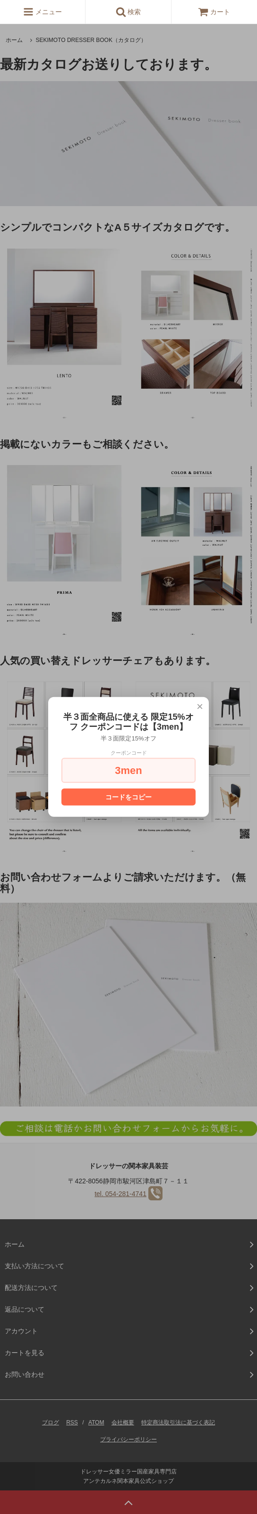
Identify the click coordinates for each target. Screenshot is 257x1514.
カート (214, 12)
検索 (128, 12)
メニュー (42, 12)
